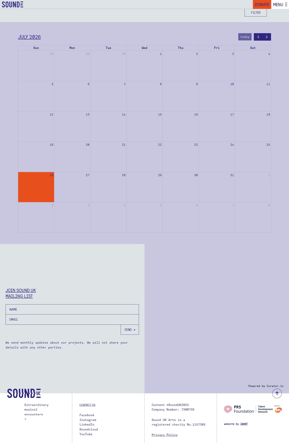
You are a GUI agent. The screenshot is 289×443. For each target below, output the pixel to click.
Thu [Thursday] (180, 48)
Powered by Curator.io (265, 386)
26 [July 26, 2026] (51, 175)
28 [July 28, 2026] (124, 175)
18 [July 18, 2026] (268, 114)
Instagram (87, 420)
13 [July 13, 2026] (87, 114)
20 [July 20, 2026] (87, 145)
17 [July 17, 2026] (232, 114)
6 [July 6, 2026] (88, 84)
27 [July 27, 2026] (87, 175)
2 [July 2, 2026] (197, 54)
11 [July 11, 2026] (268, 84)
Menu (278, 4)
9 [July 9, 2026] (197, 84)
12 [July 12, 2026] (51, 114)
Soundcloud (88, 429)
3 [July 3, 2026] (233, 54)
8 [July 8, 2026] (161, 84)
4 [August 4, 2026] (125, 205)
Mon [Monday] (72, 48)
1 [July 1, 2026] (161, 54)
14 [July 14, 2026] (124, 114)
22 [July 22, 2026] (160, 145)
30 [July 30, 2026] (196, 175)
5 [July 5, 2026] (52, 84)
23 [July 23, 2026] (196, 145)
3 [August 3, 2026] (88, 205)
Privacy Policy (165, 435)
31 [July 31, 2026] (232, 175)
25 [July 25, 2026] (268, 145)
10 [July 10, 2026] (232, 84)
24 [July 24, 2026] (232, 145)
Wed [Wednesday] (144, 48)
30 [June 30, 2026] (124, 54)
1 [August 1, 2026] (269, 175)
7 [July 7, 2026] (125, 84)
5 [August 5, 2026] (161, 205)
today (245, 37)
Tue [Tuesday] (108, 48)
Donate (262, 4)
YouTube (85, 434)
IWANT (244, 424)
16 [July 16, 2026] (196, 114)
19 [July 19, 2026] (51, 145)
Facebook (86, 415)
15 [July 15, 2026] (160, 114)
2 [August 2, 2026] (52, 205)
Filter (255, 12)
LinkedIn (86, 424)
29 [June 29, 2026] (87, 54)
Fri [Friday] (217, 48)
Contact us (87, 405)
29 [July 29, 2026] (160, 175)
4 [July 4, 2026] (269, 54)
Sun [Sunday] (36, 48)
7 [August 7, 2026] (233, 205)
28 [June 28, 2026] (51, 54)
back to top (277, 393)
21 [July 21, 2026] (124, 145)
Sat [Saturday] (253, 48)
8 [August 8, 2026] (269, 205)
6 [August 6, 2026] (197, 205)
